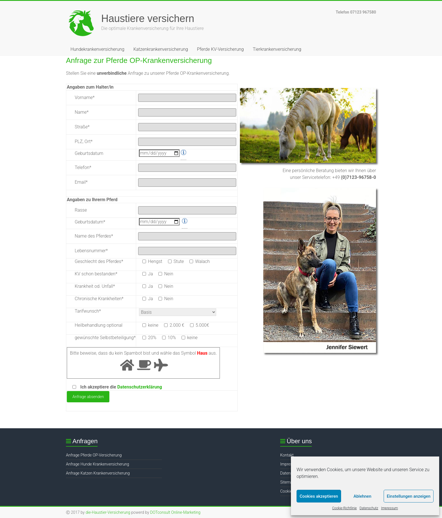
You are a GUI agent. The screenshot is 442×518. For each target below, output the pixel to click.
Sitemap (287, 482)
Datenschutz (369, 508)
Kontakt (287, 455)
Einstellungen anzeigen (408, 496)
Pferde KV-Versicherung (220, 49)
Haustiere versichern (147, 18)
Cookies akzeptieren (319, 496)
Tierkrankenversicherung (277, 49)
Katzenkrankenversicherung (160, 49)
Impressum (389, 508)
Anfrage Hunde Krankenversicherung (97, 464)
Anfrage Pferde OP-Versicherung (93, 455)
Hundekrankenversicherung (97, 49)
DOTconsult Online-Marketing (175, 512)
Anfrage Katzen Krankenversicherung (98, 473)
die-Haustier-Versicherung (108, 512)
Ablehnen (362, 496)
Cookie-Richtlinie (344, 508)
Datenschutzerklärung (139, 387)
